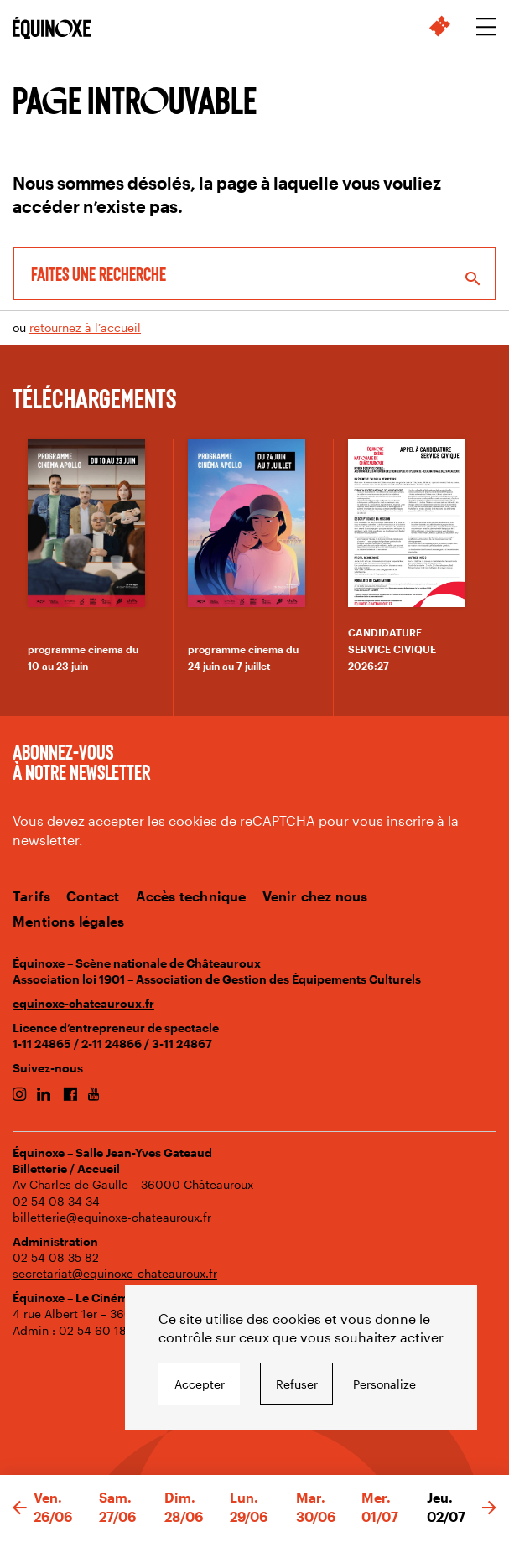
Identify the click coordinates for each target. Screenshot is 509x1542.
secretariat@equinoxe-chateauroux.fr (115, 1273)
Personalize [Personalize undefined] (384, 1384)
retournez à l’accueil (85, 327)
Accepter (199, 1384)
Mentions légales (68, 921)
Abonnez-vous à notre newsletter (81, 761)
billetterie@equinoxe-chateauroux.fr (112, 1217)
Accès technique (191, 896)
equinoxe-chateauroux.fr (83, 1003)
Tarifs (31, 896)
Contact (92, 896)
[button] (20, 1508)
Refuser (297, 1384)
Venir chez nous (315, 896)
